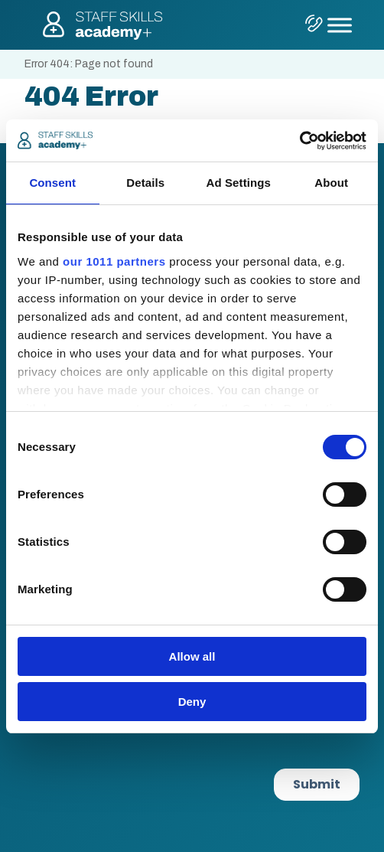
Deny (192, 701)
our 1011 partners (114, 261)
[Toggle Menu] (339, 25)
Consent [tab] (52, 182)
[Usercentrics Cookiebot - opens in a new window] (299, 141)
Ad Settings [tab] (239, 182)
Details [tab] (145, 182)
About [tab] (331, 182)
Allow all (192, 656)
